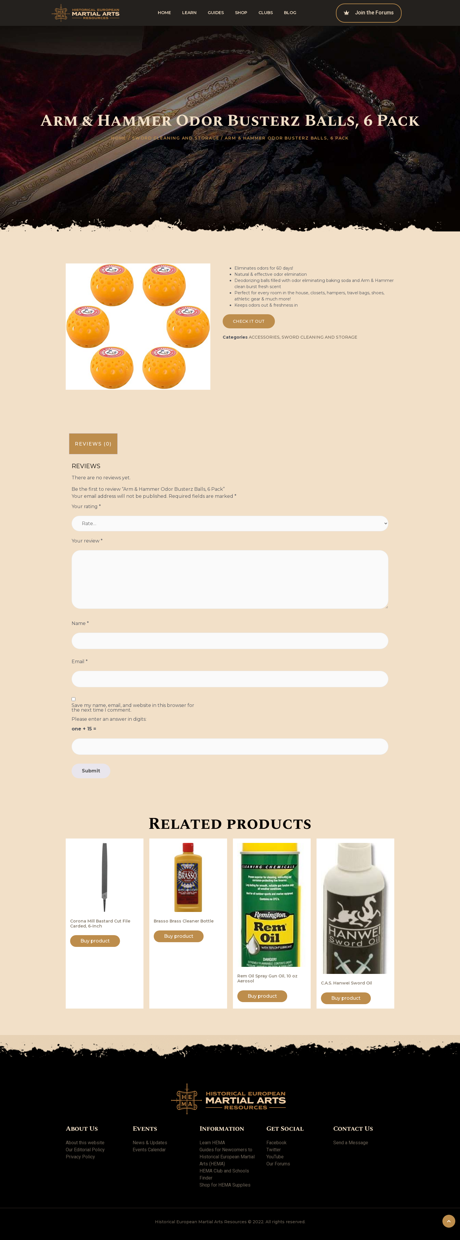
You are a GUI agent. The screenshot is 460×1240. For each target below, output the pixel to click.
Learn (189, 12)
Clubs (265, 12)
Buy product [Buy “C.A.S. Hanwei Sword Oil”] (346, 998)
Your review (87, 541)
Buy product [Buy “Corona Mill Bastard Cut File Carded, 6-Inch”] (95, 941)
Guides (216, 12)
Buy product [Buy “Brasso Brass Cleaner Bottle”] (178, 936)
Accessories (264, 337)
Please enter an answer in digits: (109, 719)
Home (164, 12)
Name (80, 623)
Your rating (86, 506)
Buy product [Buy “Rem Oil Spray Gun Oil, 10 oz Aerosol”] (262, 996)
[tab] (93, 444)
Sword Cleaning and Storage (175, 138)
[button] (249, 321)
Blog (290, 12)
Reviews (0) (93, 444)
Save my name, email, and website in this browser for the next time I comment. (133, 708)
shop (241, 12)
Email (80, 661)
